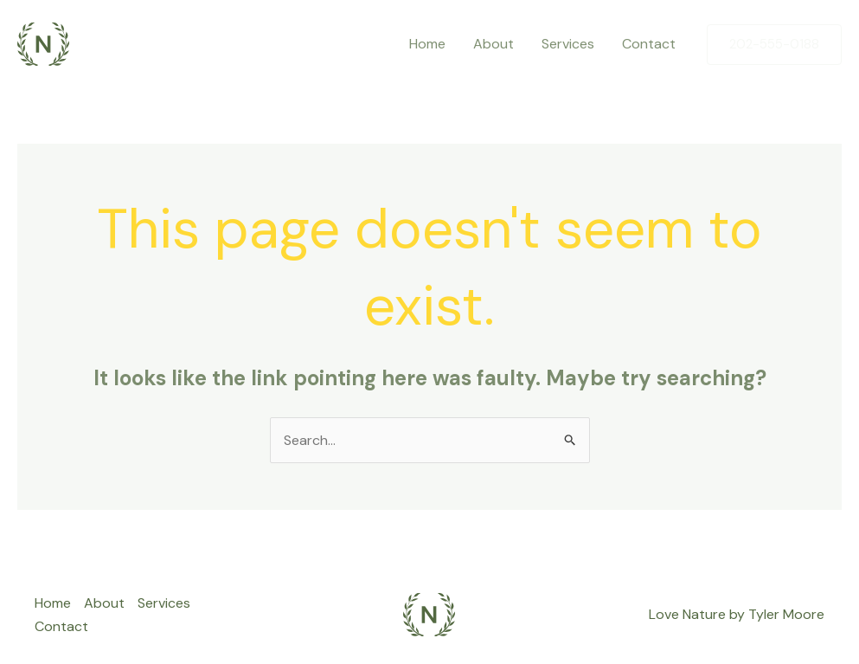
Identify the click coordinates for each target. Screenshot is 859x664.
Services (568, 44)
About (493, 44)
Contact (649, 44)
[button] (774, 44)
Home (427, 44)
